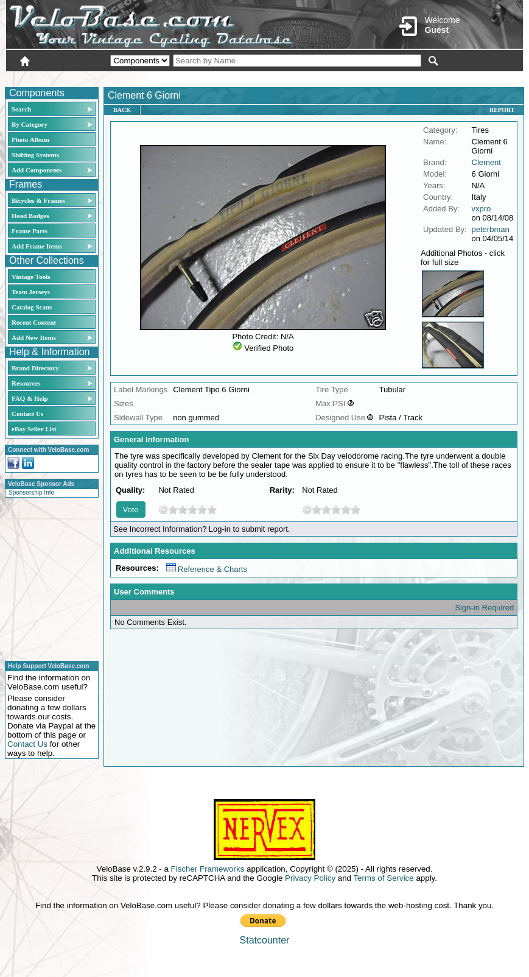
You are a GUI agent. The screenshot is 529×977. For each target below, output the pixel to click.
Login (414, 77)
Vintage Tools (31, 276)
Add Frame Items (37, 246)
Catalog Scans (32, 307)
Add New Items (34, 337)
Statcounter (265, 940)
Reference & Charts (206, 569)
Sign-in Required (484, 607)
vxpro (481, 208)
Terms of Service (383, 878)
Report (501, 110)
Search (21, 109)
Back (122, 110)
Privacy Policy (310, 878)
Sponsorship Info (31, 492)
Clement (486, 162)
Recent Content (34, 322)
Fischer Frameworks (208, 868)
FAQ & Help (30, 398)
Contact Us (27, 413)
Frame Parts (29, 231)
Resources (26, 383)
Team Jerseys (31, 291)
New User (454, 77)
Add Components (36, 170)
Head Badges (30, 215)
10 (212, 509)
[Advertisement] (48, 577)
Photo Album (30, 139)
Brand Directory (35, 368)
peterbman (491, 229)
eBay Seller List (34, 428)
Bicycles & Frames (39, 200)
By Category (29, 124)
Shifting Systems (35, 154)
